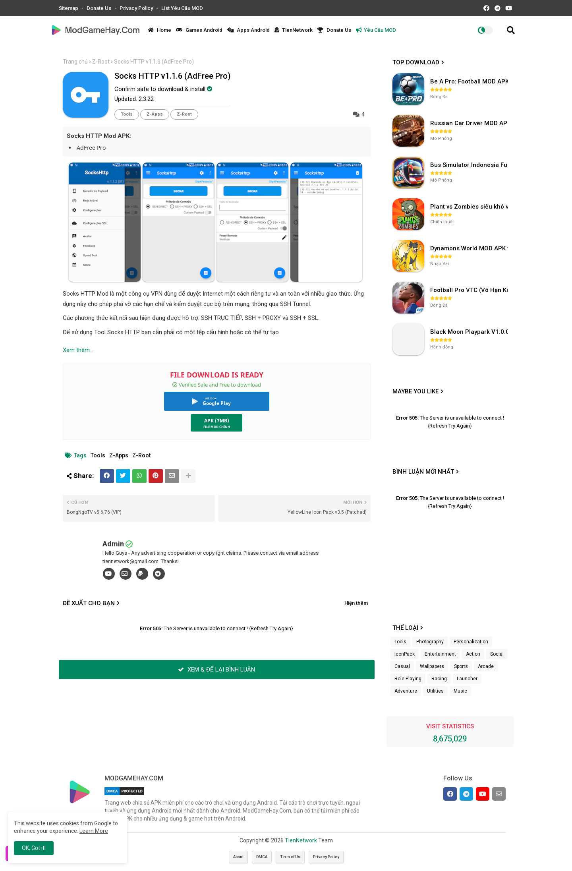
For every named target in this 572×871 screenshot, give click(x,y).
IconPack (404, 654)
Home (159, 30)
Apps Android (248, 30)
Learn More (93, 831)
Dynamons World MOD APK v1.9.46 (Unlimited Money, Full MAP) (470, 248)
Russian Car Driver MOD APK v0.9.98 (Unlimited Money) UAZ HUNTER (470, 123)
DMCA (261, 857)
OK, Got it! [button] (34, 848)
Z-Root (101, 61)
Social (497, 654)
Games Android (199, 30)
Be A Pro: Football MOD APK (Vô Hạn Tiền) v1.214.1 (470, 81)
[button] (511, 30)
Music (460, 691)
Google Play (217, 403)
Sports (461, 666)
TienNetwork (293, 30)
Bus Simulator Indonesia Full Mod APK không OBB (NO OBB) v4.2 (470, 164)
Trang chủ (75, 61)
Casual (402, 666)
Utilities (435, 691)
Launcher (467, 678)
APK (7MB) (216, 420)
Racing (439, 678)
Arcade (486, 666)
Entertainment (440, 654)
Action (473, 654)
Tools (127, 114)
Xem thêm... (78, 350)
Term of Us (290, 857)
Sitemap (69, 8)
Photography (430, 642)
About (238, 857)
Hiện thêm (356, 603)
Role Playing (407, 678)
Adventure (405, 691)
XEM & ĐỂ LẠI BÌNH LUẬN (216, 669)
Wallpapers (432, 666)
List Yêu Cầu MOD (182, 8)
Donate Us (99, 8)
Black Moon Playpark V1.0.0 (469, 331)
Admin (113, 544)
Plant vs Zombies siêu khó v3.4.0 (470, 206)
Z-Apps (155, 114)
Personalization (471, 642)
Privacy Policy (137, 8)
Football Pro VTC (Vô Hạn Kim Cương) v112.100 (470, 290)
